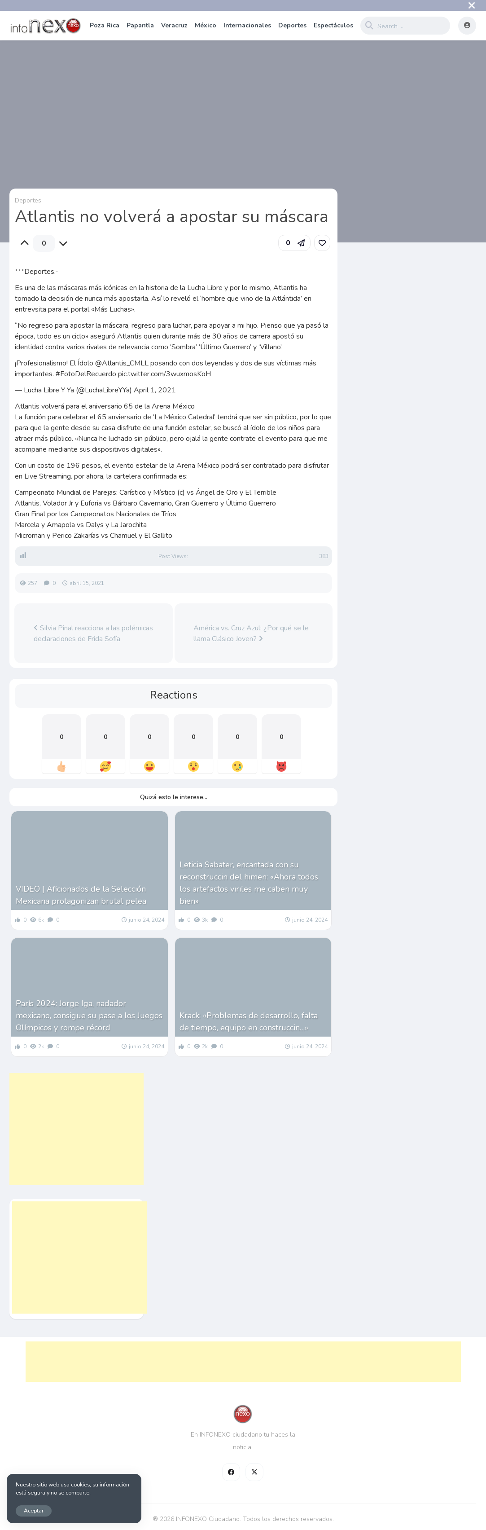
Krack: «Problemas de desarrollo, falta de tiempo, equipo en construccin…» (249, 1021)
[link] (322, 243)
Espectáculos (333, 25)
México (205, 25)
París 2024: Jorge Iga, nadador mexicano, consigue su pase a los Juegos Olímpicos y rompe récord (89, 1015)
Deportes (292, 25)
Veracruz (174, 25)
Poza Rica (104, 25)
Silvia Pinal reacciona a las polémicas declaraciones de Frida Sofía (93, 633)
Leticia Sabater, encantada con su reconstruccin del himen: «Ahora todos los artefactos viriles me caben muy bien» (249, 882)
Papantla (140, 25)
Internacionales (247, 25)
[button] (294, 243)
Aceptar (34, 1510)
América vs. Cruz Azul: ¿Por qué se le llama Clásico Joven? (251, 633)
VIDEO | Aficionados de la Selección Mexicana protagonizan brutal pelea (81, 895)
